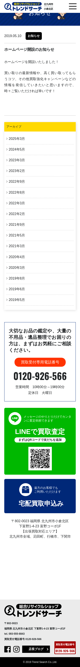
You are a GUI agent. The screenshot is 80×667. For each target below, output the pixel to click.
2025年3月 (17, 139)
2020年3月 (17, 267)
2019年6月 (17, 289)
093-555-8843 (17, 633)
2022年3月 (17, 203)
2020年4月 (17, 257)
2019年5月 (17, 300)
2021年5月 (17, 235)
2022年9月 (17, 181)
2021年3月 (17, 246)
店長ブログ (36, 649)
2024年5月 (17, 149)
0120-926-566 (40, 376)
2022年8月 (17, 192)
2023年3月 (17, 160)
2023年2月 (17, 171)
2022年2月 (17, 214)
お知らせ (34, 35)
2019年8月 (17, 278)
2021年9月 (17, 224)
